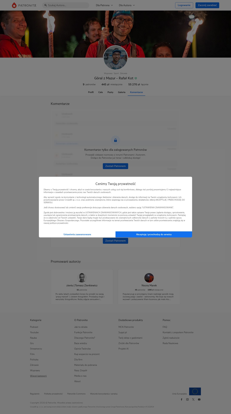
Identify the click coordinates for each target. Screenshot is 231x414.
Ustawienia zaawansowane (77, 234)
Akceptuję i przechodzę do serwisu (154, 234)
